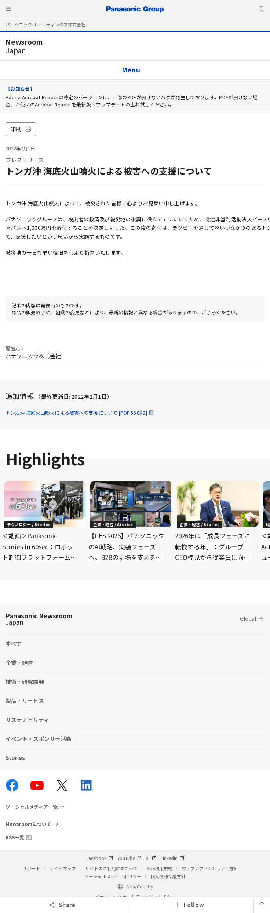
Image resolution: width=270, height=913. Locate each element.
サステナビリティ (27, 719)
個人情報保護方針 (168, 876)
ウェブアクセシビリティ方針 (210, 868)
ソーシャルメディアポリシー (112, 876)
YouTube (129, 858)
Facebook (99, 858)
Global (248, 618)
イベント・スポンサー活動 (39, 738)
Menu (131, 69)
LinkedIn (172, 858)
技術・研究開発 (25, 681)
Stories (15, 758)
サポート (31, 868)
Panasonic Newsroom (39, 618)
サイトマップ (63, 868)
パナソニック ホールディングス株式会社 (45, 24)
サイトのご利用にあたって (111, 868)
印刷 (20, 129)
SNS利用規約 (159, 868)
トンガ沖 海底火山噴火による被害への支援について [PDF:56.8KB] (80, 412)
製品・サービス (25, 700)
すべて (13, 643)
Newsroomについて (28, 823)
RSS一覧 (15, 837)
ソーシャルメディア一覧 (32, 806)
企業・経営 (19, 662)
